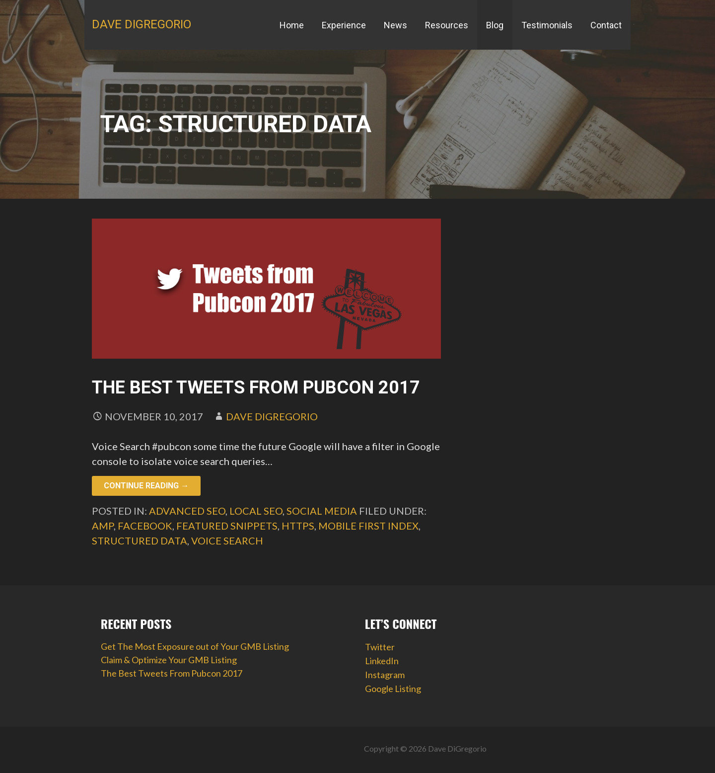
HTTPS (298, 526)
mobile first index (368, 526)
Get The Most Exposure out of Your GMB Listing (195, 646)
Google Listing (393, 688)
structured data (139, 540)
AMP (103, 526)
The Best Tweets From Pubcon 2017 (256, 387)
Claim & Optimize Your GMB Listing (169, 659)
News (395, 25)
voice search (227, 540)
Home (292, 25)
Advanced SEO (187, 511)
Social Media (321, 511)
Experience (344, 25)
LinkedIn (382, 660)
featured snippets (227, 526)
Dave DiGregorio (141, 24)
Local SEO (256, 511)
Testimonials (546, 25)
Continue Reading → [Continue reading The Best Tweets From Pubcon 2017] (146, 485)
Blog (494, 25)
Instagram (385, 674)
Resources (446, 25)
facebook (145, 526)
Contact (606, 25)
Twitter (380, 646)
